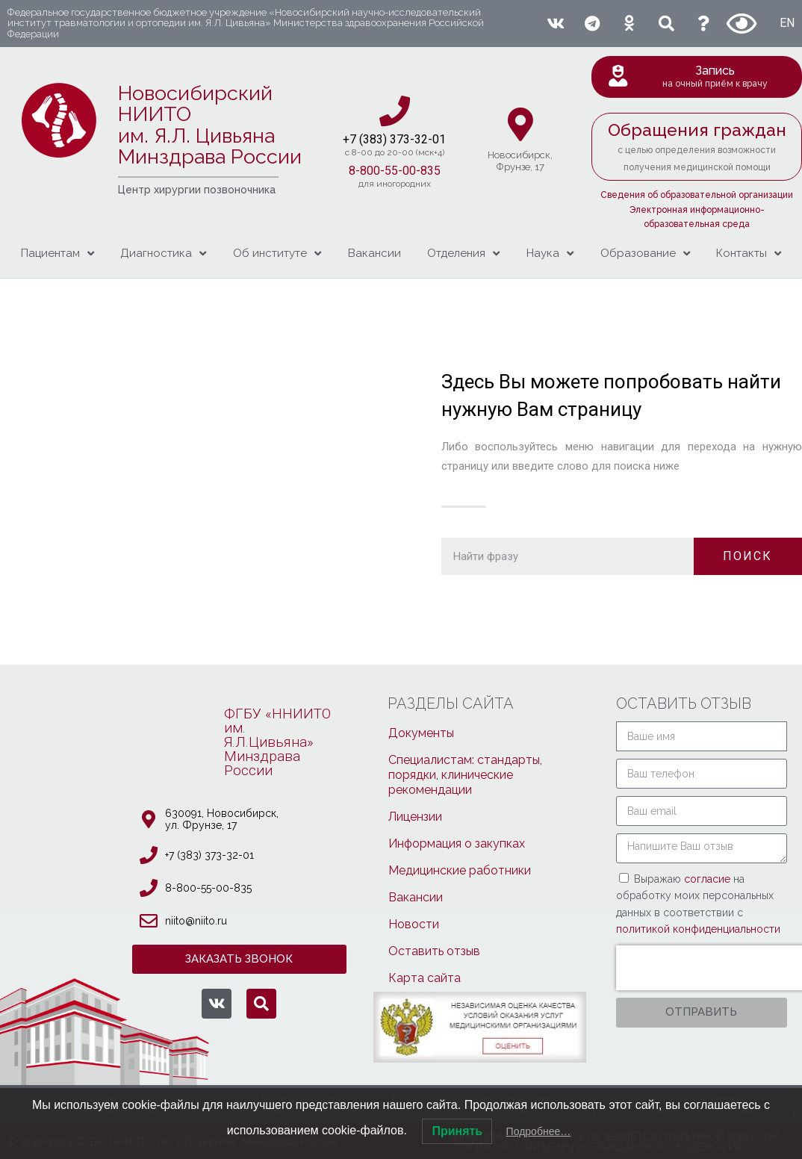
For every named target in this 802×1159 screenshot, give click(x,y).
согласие (708, 879)
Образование (645, 253)
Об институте (277, 253)
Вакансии (374, 253)
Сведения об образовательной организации (696, 195)
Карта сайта (424, 978)
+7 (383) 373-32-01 (209, 855)
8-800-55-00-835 (395, 171)
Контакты (748, 253)
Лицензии (415, 817)
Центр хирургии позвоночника (197, 190)
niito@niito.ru (196, 921)
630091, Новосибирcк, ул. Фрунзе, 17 (222, 819)
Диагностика (163, 253)
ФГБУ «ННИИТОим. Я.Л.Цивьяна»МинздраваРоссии (277, 742)
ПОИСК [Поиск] (747, 556)
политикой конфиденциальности (698, 929)
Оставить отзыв (434, 951)
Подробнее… (538, 1131)
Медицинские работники (459, 870)
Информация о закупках (456, 843)
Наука (549, 253)
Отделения (463, 253)
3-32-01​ (424, 139)
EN (787, 23)
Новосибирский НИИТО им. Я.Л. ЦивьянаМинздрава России (210, 124)
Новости (413, 924)
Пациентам (57, 253)
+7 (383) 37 (373, 139)
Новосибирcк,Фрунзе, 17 (520, 161)
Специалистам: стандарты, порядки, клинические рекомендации (465, 775)
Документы (421, 733)
